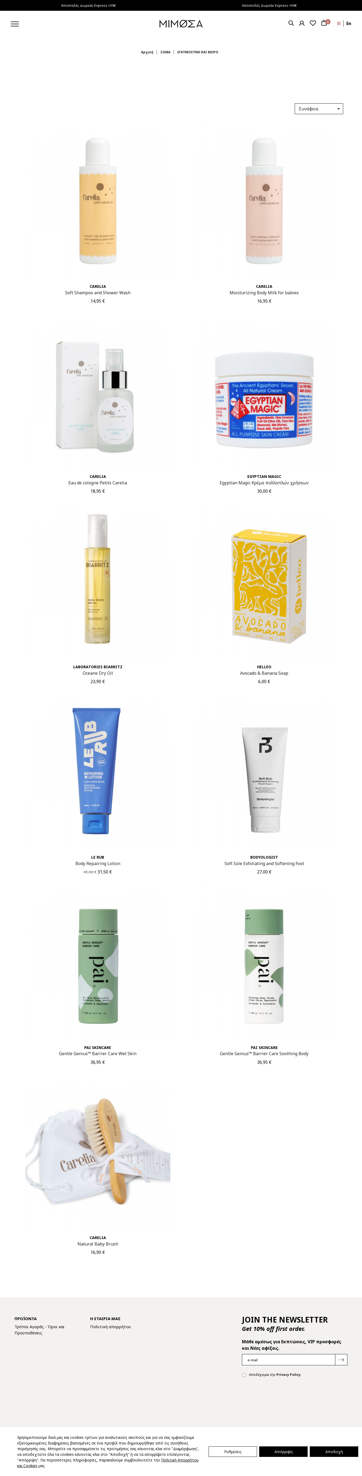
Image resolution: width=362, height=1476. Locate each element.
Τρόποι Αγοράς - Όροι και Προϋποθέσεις (40, 1329)
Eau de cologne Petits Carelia (97, 483)
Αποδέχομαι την (271, 1375)
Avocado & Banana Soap (264, 673)
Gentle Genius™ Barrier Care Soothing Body (264, 1054)
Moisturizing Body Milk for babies (264, 293)
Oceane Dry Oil (98, 673)
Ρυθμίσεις (233, 1451)
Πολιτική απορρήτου (110, 1326)
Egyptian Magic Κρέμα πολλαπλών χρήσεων (264, 483)
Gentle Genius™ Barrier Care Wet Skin (97, 1054)
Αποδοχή (334, 1451)
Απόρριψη (284, 1451)
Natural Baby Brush (98, 1244)
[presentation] (283, 1398)
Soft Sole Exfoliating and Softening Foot (264, 863)
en (348, 23)
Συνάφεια (320, 109)
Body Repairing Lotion (97, 863)
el (339, 23)
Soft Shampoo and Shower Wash (98, 293)
